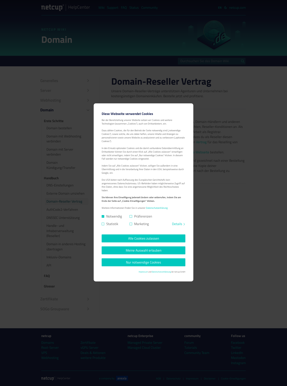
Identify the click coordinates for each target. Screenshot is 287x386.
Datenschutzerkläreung (161, 271)
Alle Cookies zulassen (143, 238)
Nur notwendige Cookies (143, 262)
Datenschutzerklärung (157, 208)
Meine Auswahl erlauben (143, 250)
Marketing (141, 223)
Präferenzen (143, 216)
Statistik (112, 223)
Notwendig (114, 216)
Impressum (143, 271)
